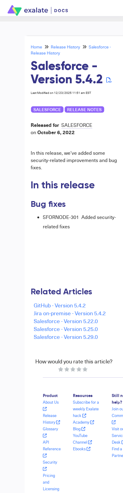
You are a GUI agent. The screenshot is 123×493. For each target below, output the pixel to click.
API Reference (52, 448)
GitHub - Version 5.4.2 (60, 305)
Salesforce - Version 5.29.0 (66, 336)
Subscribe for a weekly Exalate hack (86, 408)
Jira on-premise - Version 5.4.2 (70, 313)
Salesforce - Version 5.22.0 (66, 321)
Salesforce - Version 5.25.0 (66, 329)
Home (36, 47)
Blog (79, 429)
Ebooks (82, 449)
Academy (83, 422)
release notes (84, 109)
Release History (65, 47)
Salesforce (47, 109)
